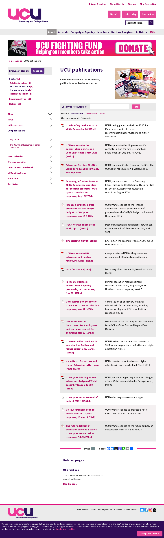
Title (102, 113)
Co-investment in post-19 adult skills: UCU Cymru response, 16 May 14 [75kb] (80, 413)
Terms (93, 509)
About (51, 32)
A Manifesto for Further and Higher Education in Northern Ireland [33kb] (82, 365)
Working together (17, 162)
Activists (141, 32)
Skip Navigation (148, 4)
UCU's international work (20, 167)
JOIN (152, 32)
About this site (116, 4)
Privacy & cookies (96, 4)
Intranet (118, 509)
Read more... (70, 484)
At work (63, 32)
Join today (129, 14)
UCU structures (15, 125)
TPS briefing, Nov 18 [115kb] (81, 240)
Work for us (14, 178)
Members (103, 32)
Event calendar (15, 156)
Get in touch (130, 509)
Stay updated (105, 509)
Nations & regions (122, 32)
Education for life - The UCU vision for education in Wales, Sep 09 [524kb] (82, 168)
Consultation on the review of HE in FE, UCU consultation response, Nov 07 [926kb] (82, 305)
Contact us (148, 14)
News (10, 119)
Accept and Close (148, 533)
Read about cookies (66, 529)
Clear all (38, 70)
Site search (83, 509)
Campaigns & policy (82, 32)
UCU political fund (17, 173)
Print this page (93, 448)
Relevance (91, 113)
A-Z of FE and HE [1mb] (78, 269)
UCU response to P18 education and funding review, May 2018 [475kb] (79, 257)
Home (11, 61)
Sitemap (131, 4)
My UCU (113, 14)
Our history (13, 184)
